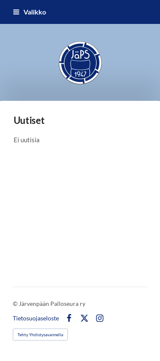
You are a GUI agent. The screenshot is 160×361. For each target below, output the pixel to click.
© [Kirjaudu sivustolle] (16, 303)
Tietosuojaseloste (36, 318)
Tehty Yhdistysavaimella (40, 334)
